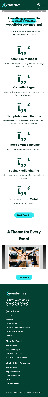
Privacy (9, 335)
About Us (9, 316)
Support (9, 320)
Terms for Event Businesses (18, 327)
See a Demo (24, 277)
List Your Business (13, 383)
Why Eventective (13, 372)
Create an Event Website (16, 357)
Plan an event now (14, 353)
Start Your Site (24, 215)
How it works (11, 346)
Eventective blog (13, 375)
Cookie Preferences (14, 331)
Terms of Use (11, 324)
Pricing (9, 379)
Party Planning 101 (13, 349)
